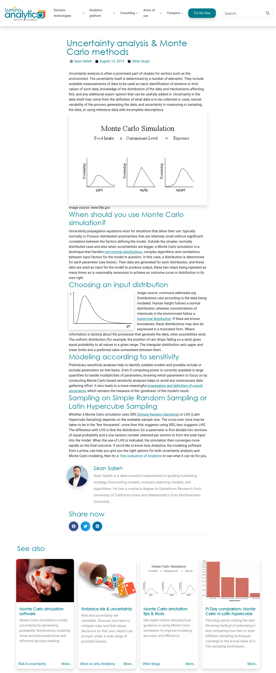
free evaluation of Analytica (140, 456)
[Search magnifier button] (268, 13)
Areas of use (152, 13)
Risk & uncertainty (32, 664)
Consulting (129, 13)
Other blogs (140, 61)
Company (175, 13)
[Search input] (243, 13)
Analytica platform (102, 13)
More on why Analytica (97, 664)
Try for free (202, 13)
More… (66, 664)
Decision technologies (69, 13)
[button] (73, 526)
